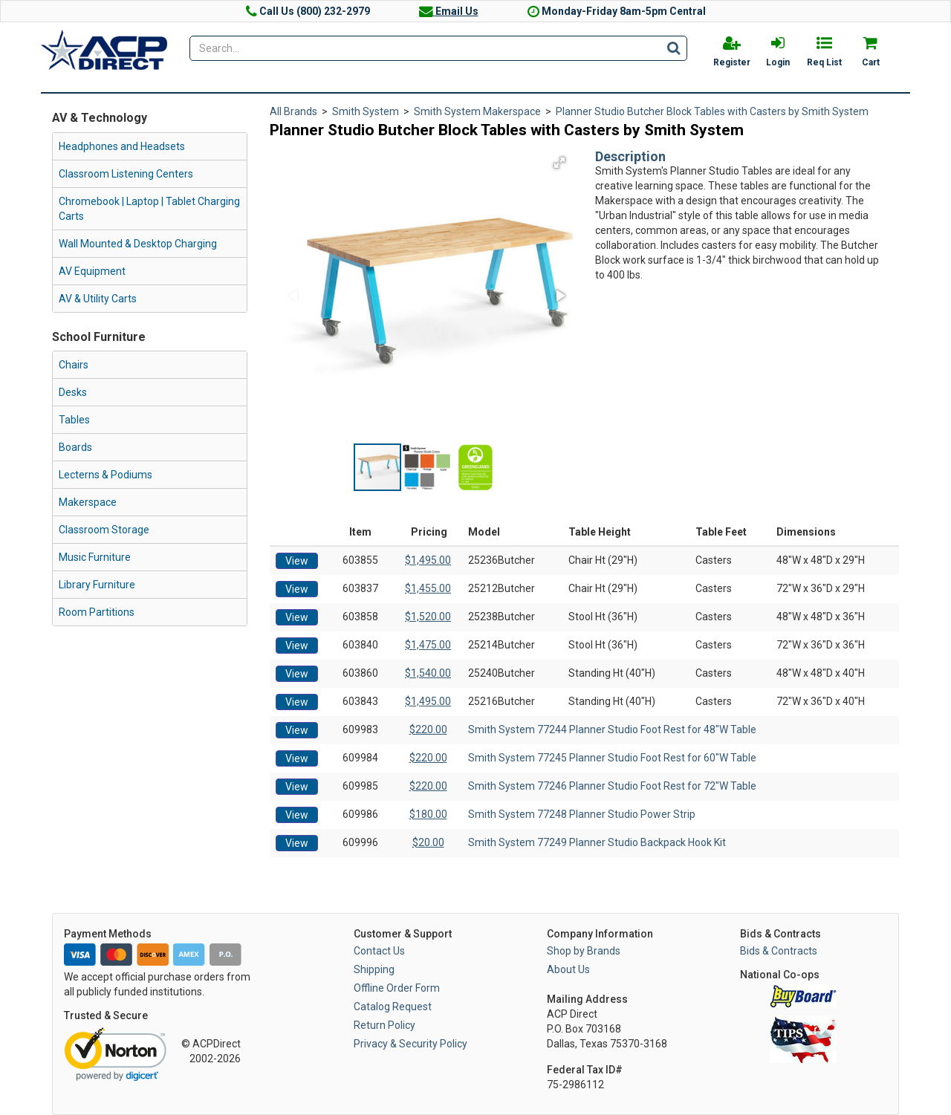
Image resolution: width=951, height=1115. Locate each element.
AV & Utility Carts (98, 299)
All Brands (293, 111)
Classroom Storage (104, 530)
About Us (568, 969)
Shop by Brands (583, 951)
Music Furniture (95, 557)
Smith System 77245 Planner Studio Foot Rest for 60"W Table (612, 758)
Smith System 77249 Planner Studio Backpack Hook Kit (597, 842)
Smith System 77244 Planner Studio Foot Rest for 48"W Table (612, 729)
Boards (75, 447)
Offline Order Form (397, 988)
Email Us (448, 11)
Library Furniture (97, 585)
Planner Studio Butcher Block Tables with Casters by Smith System (712, 111)
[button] (559, 163)
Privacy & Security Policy (410, 1044)
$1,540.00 (428, 673)
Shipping (374, 969)
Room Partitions (96, 612)
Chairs (73, 365)
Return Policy (384, 1025)
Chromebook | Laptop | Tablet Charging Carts (149, 208)
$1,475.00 (428, 645)
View (296, 561)
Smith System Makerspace (477, 111)
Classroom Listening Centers (126, 174)
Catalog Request (393, 1006)
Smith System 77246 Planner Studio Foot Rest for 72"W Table (612, 786)
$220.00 (428, 729)
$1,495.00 (428, 560)
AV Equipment (92, 271)
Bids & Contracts (778, 951)
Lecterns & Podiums (105, 475)
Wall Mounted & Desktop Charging (138, 244)
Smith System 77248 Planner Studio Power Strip (581, 814)
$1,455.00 (428, 588)
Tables (74, 420)
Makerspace (88, 502)
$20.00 (428, 842)
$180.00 (428, 814)
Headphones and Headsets (122, 146)
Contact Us (379, 951)
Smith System (365, 111)
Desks (73, 392)
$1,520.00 (428, 616)
